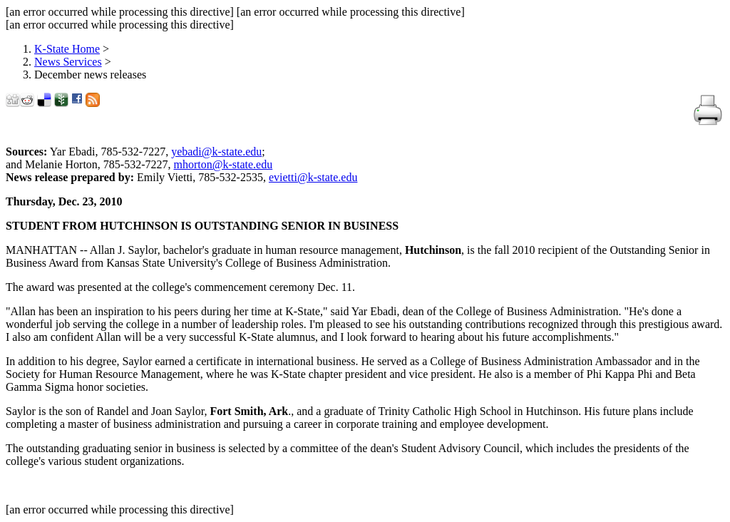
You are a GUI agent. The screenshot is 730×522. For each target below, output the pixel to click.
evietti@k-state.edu (313, 177)
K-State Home (67, 49)
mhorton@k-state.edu (223, 164)
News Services (68, 62)
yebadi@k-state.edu (216, 151)
